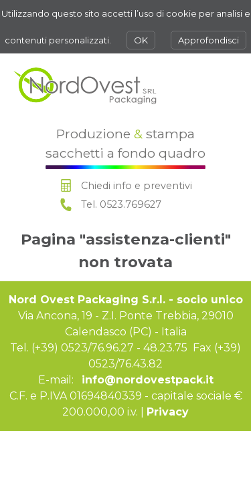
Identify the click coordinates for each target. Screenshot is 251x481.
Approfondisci (208, 40)
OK (141, 40)
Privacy (168, 412)
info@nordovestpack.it (148, 379)
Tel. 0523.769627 (121, 204)
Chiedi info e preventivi (136, 186)
